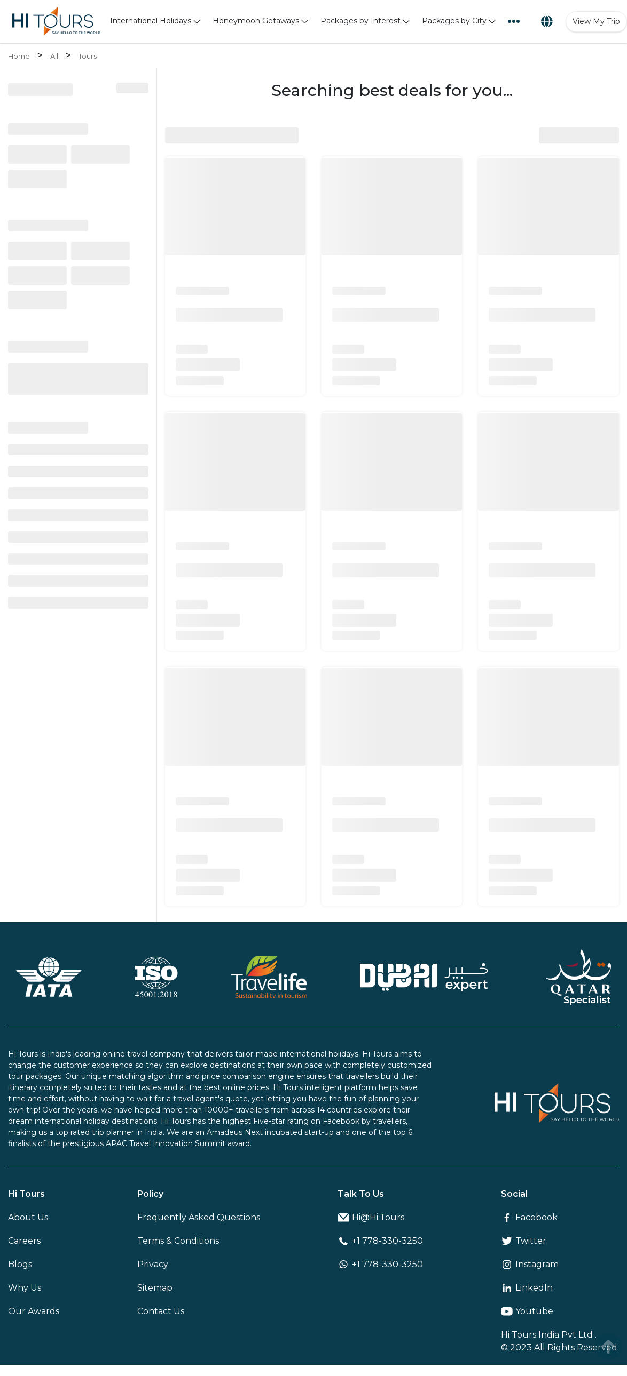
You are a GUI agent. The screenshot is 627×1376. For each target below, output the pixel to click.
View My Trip (596, 21)
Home (19, 56)
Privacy (152, 1264)
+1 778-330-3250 (380, 1241)
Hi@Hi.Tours (371, 1217)
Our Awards (33, 1311)
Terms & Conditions (178, 1241)
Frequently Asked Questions (198, 1217)
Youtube (527, 1311)
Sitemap (155, 1288)
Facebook (529, 1217)
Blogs (20, 1264)
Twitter (523, 1241)
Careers (24, 1241)
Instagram (530, 1264)
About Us (28, 1217)
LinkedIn (527, 1288)
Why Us (24, 1288)
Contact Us (160, 1311)
